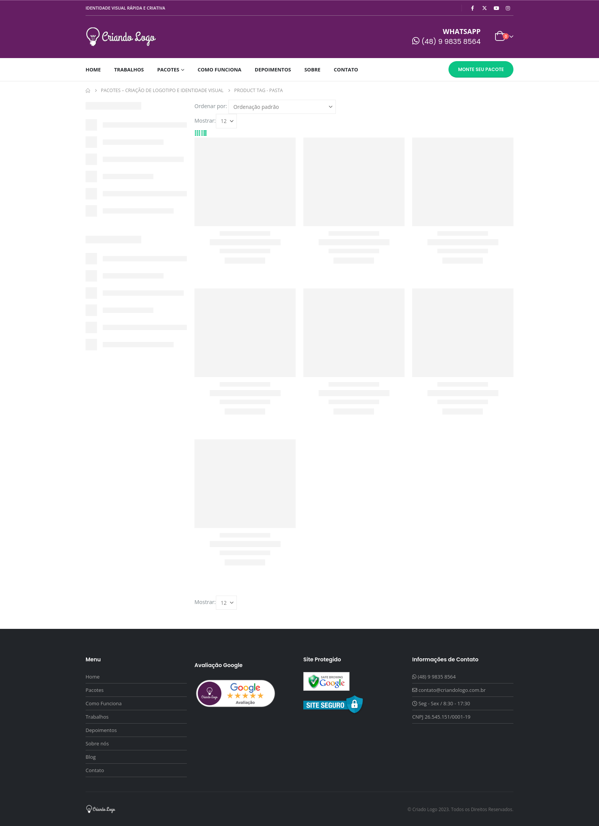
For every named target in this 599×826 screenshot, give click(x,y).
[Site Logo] (121, 37)
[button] (197, 132)
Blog (91, 756)
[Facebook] (473, 8)
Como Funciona (219, 69)
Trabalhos (129, 69)
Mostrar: (205, 120)
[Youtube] (496, 8)
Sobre (312, 69)
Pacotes (168, 69)
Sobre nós (97, 743)
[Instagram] (508, 8)
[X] (484, 8)
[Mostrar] (226, 121)
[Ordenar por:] (282, 107)
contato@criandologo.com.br (452, 690)
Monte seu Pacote (481, 69)
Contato (346, 69)
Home (93, 69)
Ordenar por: (210, 106)
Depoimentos (273, 69)
